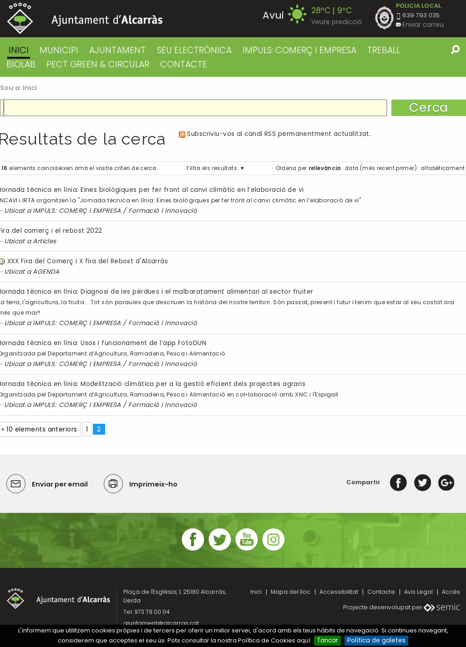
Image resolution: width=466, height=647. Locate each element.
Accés (451, 592)
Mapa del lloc (290, 592)
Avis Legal (418, 592)
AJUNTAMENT (117, 50)
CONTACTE (183, 64)
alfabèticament (443, 168)
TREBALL (383, 50)
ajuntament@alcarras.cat (161, 623)
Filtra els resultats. (212, 168)
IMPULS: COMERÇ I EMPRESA (299, 50)
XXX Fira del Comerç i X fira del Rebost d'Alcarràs (87, 261)
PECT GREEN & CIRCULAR (97, 64)
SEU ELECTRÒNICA (194, 50)
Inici (19, 50)
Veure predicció (336, 22)
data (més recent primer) (381, 168)
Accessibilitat (338, 592)
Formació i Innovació (162, 210)
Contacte (381, 592)
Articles (44, 241)
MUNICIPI (59, 50)
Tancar (327, 640)
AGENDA (46, 271)
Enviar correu (423, 24)
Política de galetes (376, 640)
